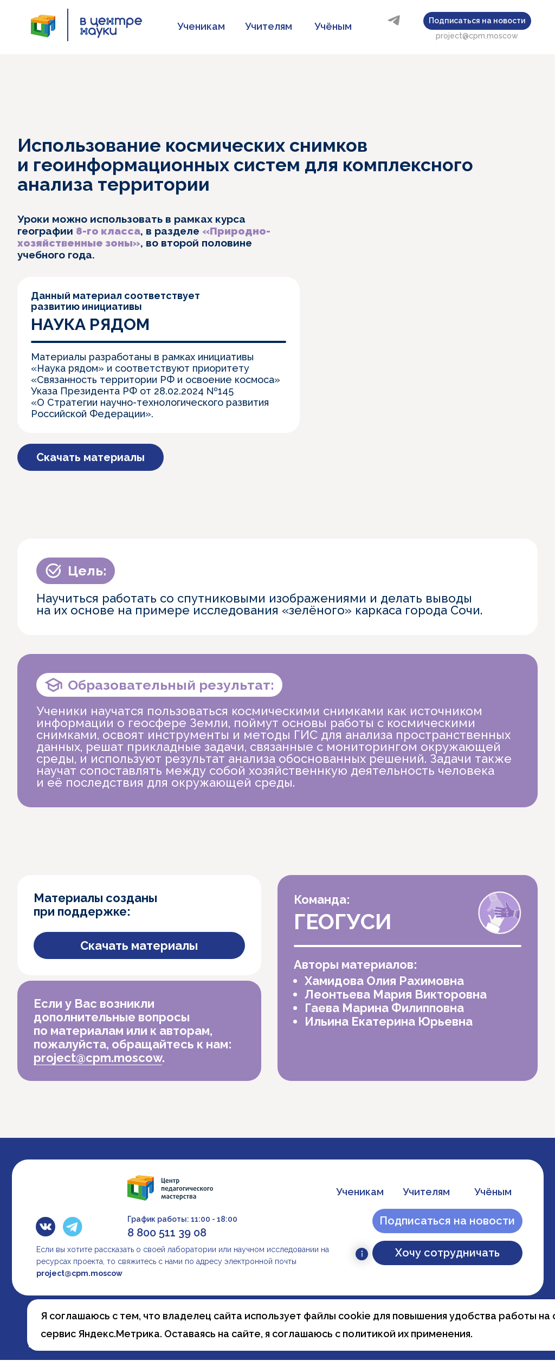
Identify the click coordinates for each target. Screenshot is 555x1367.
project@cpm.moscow (477, 35)
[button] (477, 21)
